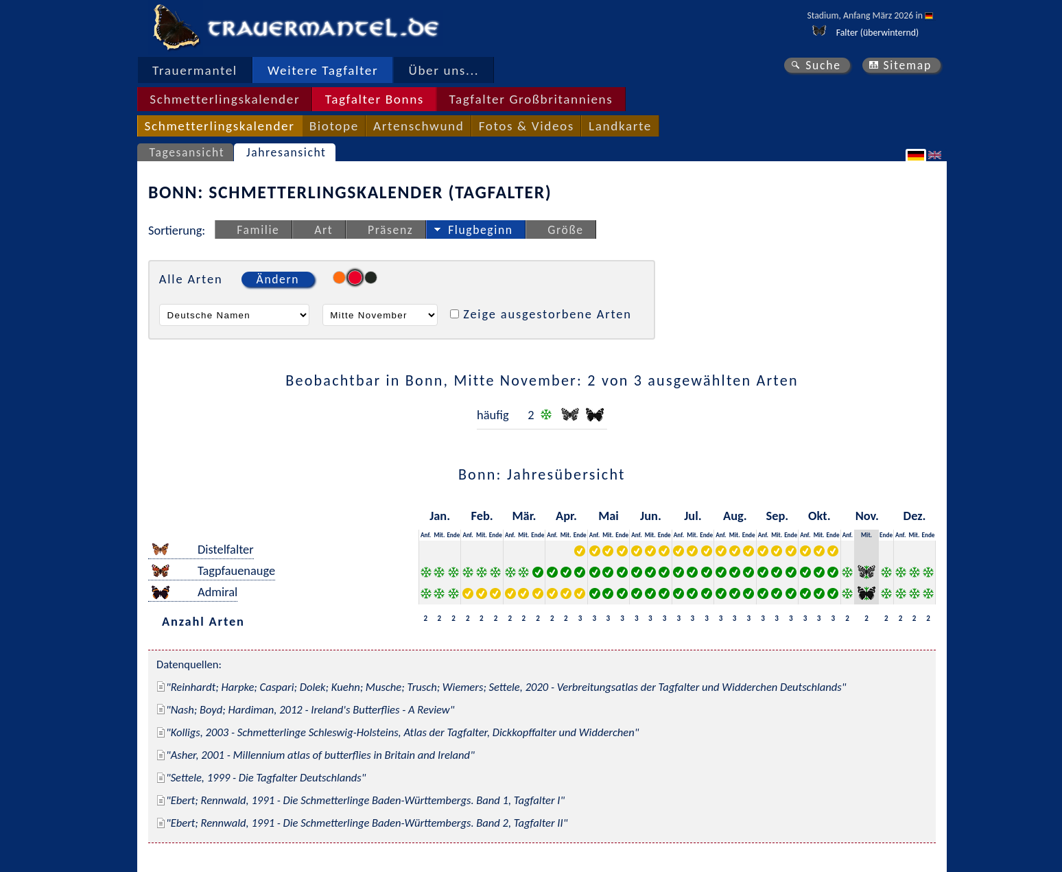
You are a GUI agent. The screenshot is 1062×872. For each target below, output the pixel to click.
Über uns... (444, 70)
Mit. (439, 535)
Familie (258, 229)
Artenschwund (418, 126)
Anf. (426, 535)
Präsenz (390, 229)
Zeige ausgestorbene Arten (547, 314)
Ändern (278, 279)
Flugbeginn (480, 229)
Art (323, 229)
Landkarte (620, 126)
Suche (823, 65)
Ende (453, 535)
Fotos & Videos (526, 126)
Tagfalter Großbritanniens (531, 99)
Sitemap (907, 65)
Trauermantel (194, 70)
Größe (565, 229)
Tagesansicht (187, 152)
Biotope (334, 126)
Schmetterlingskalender (225, 99)
